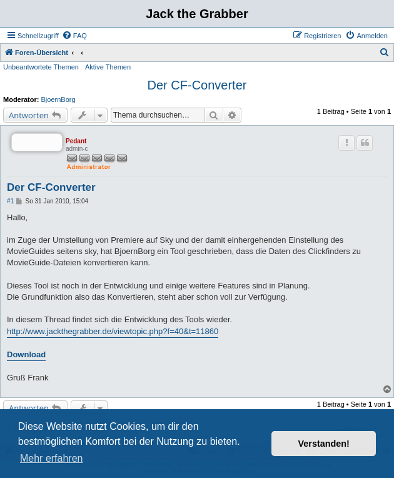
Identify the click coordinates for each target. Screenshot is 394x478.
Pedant (76, 141)
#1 (10, 201)
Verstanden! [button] (324, 444)
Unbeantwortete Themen (41, 67)
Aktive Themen (108, 67)
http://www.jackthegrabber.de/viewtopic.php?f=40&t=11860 (112, 331)
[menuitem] (74, 35)
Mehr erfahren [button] (51, 458)
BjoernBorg (58, 99)
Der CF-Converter (197, 85)
